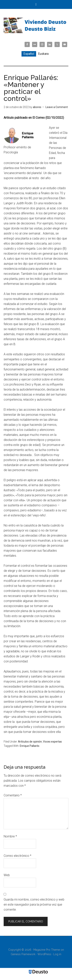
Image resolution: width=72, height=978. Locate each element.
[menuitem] (29, 54)
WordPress (44, 954)
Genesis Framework (23, 954)
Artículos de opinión (30, 741)
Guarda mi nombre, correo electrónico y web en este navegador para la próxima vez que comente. (34, 904)
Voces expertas (52, 741)
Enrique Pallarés (29, 745)
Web (7, 875)
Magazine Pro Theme (46, 949)
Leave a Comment (57, 107)
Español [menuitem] (28, 54)
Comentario (13, 795)
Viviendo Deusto (36, 25)
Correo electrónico (17, 856)
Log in (57, 954)
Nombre (10, 836)
